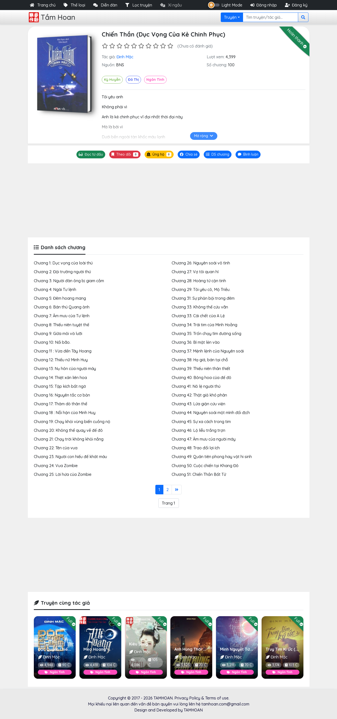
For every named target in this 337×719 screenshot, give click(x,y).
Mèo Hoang (94, 649)
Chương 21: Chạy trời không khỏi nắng (68, 439)
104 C (108, 665)
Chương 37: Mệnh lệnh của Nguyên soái (208, 350)
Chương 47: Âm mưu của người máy (204, 439)
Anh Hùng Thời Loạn (193, 649)
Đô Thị (133, 79)
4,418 (91, 665)
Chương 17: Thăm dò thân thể (60, 403)
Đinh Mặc (125, 56)
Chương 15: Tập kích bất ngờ (60, 386)
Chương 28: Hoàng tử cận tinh (199, 280)
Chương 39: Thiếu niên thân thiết (201, 368)
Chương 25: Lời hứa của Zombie (62, 474)
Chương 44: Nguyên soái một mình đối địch (211, 412)
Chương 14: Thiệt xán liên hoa (60, 377)
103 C (291, 665)
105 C (152, 662)
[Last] (177, 489)
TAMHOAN (163, 697)
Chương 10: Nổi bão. (52, 342)
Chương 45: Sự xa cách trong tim (201, 421)
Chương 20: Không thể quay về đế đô (68, 430)
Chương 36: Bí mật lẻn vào (196, 342)
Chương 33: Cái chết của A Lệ (198, 315)
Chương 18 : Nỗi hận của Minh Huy (64, 412)
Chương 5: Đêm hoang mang (60, 298)
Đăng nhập (263, 5)
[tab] (218, 154)
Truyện (230, 17)
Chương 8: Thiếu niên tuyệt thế (61, 324)
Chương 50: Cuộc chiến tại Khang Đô (205, 465)
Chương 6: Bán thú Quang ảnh (61, 306)
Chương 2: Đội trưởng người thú (62, 271)
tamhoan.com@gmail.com (225, 703)
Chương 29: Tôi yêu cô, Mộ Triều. (201, 289)
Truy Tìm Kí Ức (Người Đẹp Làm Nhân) (301, 649)
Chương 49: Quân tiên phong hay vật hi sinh (212, 456)
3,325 (183, 665)
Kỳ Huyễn (112, 79)
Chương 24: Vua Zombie (56, 465)
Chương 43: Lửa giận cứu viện (198, 403)
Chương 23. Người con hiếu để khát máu (70, 456)
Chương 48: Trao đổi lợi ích (196, 447)
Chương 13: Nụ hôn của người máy (65, 368)
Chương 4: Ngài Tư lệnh (55, 289)
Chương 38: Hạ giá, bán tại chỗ (200, 359)
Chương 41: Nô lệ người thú (196, 386)
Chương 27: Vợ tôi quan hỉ (195, 271)
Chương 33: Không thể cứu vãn (200, 306)
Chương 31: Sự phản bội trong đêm (203, 298)
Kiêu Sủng (138, 643)
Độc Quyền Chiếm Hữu (58, 649)
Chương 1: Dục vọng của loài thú (63, 262)
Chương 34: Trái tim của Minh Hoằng (204, 324)
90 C (63, 665)
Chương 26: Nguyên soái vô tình (201, 262)
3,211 (228, 665)
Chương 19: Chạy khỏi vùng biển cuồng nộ (72, 421)
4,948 (46, 665)
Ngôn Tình (155, 79)
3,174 (273, 665)
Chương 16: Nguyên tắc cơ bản (62, 395)
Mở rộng (203, 136)
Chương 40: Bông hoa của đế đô (201, 377)
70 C (200, 665)
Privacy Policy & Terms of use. (201, 697)
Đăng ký (296, 5)
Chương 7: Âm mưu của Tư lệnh (61, 315)
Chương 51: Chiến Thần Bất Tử (199, 474)
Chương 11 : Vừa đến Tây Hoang (62, 350)
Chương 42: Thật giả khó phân (199, 395)
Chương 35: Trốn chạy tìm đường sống (206, 333)
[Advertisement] (168, 200)
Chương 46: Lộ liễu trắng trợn (198, 430)
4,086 (135, 662)
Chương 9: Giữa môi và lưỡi (58, 333)
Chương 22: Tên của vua (55, 447)
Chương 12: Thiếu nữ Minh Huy (61, 359)
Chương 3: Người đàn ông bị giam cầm (69, 280)
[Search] (270, 17)
